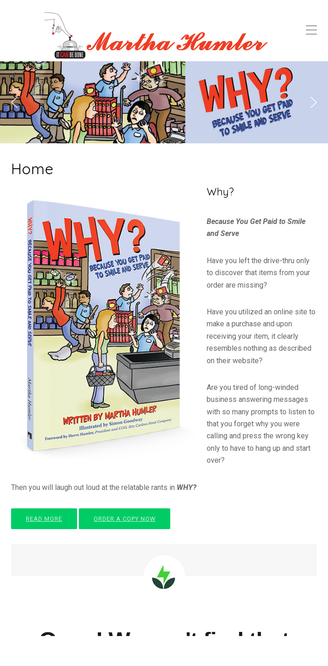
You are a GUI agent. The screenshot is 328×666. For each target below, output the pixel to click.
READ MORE (44, 518)
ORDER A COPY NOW (124, 518)
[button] (14, 102)
